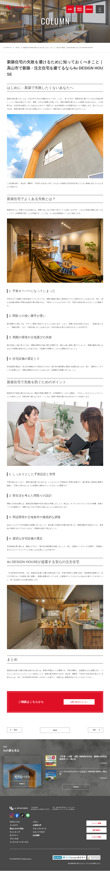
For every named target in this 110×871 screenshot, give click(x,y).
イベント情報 (89, 823)
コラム (17, 47)
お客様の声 (37, 825)
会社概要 (36, 835)
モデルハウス (15, 822)
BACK (55, 730)
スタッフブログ (39, 832)
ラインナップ (15, 832)
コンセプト (14, 825)
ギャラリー (14, 835)
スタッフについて (39, 829)
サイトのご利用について (93, 863)
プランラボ (14, 839)
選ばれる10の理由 (17, 829)
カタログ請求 (89, 837)
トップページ (7, 47)
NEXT (94, 730)
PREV (16, 730)
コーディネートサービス (19, 842)
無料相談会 (90, 830)
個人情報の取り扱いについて (76, 863)
